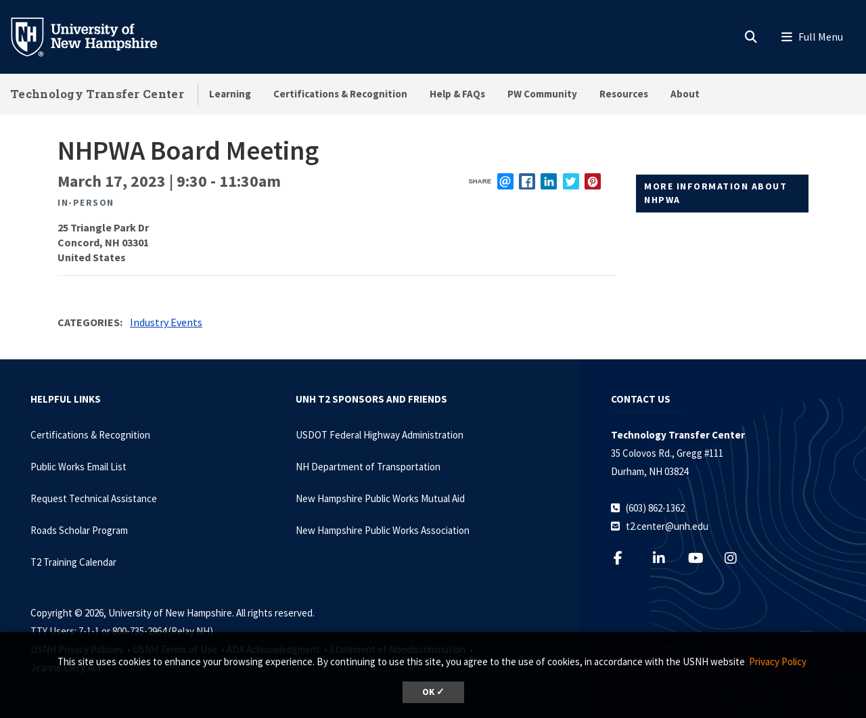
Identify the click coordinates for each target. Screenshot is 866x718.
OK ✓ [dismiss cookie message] (433, 692)
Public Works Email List (78, 466)
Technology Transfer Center (97, 94)
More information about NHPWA (715, 193)
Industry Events (166, 322)
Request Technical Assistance (93, 498)
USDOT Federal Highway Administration (379, 434)
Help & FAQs (457, 93)
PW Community (542, 93)
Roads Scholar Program (79, 530)
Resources (623, 93)
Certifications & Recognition (340, 93)
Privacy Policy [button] (777, 661)
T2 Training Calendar (73, 562)
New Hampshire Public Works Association (383, 530)
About (685, 93)
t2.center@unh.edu (667, 526)
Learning (230, 93)
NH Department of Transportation (368, 466)
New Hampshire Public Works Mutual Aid (380, 498)
